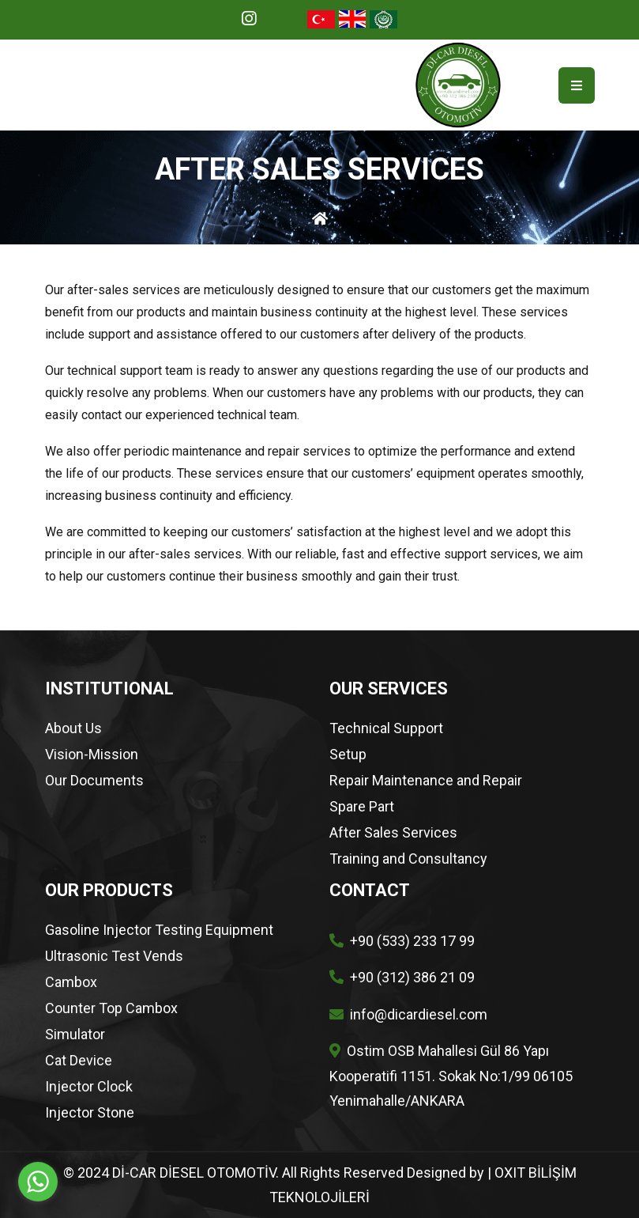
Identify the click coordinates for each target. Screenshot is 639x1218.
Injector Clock (89, 1087)
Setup (347, 754)
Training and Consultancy (408, 859)
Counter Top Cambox (111, 1008)
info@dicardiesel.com (418, 1014)
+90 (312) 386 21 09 (412, 977)
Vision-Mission (91, 754)
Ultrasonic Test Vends (114, 956)
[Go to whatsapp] (38, 1181)
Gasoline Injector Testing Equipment (159, 930)
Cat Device (78, 1060)
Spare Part (361, 807)
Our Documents (94, 781)
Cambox (71, 982)
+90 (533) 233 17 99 (412, 940)
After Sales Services (393, 833)
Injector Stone (89, 1113)
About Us (73, 728)
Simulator (75, 1034)
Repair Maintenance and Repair (425, 781)
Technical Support (386, 728)
